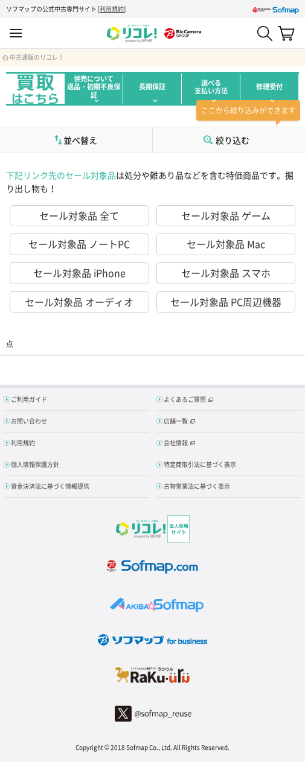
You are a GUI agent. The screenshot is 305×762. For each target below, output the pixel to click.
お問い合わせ (29, 420)
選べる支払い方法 (211, 87)
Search (264, 33)
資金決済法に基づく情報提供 (50, 486)
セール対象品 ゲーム (226, 215)
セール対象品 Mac (226, 244)
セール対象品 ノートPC (79, 244)
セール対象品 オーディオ (79, 301)
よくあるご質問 (185, 399)
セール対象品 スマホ (226, 272)
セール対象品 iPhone (79, 272)
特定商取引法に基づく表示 (200, 464)
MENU (16, 33)
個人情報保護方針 (35, 464)
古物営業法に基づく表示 (197, 486)
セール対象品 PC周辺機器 (225, 301)
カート (286, 33)
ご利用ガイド (29, 399)
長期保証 (152, 86)
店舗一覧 (176, 420)
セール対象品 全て (79, 215)
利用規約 (112, 8)
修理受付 (269, 86)
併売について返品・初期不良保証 (93, 87)
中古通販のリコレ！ (37, 57)
